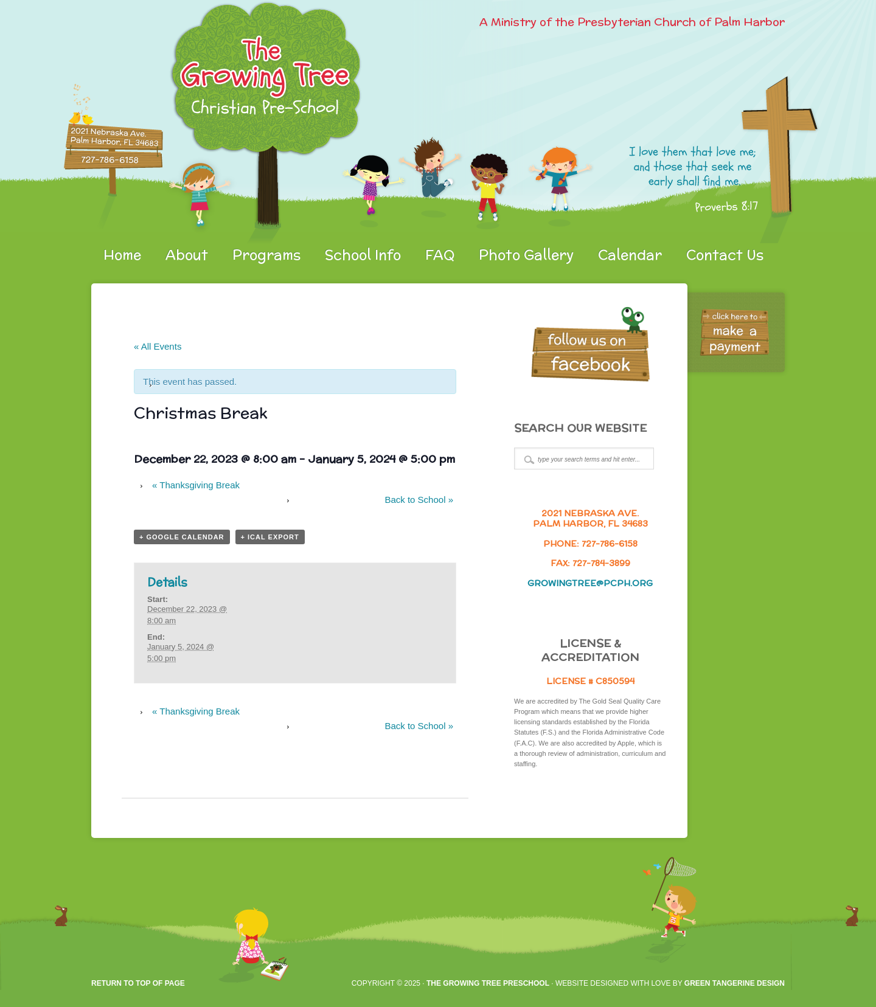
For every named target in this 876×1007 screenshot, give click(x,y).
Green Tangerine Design (734, 983)
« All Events (157, 346)
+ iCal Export (270, 537)
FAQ (439, 255)
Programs (266, 255)
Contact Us (724, 255)
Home (122, 255)
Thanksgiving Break (196, 485)
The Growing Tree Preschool (487, 983)
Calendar (630, 255)
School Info (363, 255)
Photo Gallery (526, 255)
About (186, 255)
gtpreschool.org (234, 121)
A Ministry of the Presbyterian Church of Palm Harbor (632, 21)
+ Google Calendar (181, 537)
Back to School (418, 499)
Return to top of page (138, 983)
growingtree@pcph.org (590, 583)
